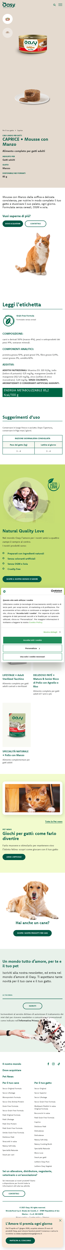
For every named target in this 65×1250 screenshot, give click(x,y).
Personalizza (32, 648)
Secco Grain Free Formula (13, 1110)
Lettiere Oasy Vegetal (43, 1166)
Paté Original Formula (11, 1115)
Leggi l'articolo (13, 857)
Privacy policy (21, 1217)
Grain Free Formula (10, 1106)
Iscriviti (32, 1006)
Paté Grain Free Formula (12, 1128)
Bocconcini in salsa (42, 1113)
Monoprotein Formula (12, 1097)
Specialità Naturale (10, 1150)
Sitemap (45, 1217)
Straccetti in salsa (10, 1141)
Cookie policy (34, 1217)
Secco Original (40, 1088)
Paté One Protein (10, 1124)
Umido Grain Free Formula (13, 1132)
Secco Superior (40, 1093)
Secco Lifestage (9, 1093)
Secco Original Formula (12, 1088)
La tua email (8, 995)
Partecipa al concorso (20, 1240)
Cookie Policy (35, 622)
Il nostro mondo (12, 1063)
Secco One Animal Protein (13, 1102)
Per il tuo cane (11, 1082)
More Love (38, 1153)
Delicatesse (39, 1131)
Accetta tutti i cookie (32, 640)
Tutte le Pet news (53, 821)
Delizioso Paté (8, 1137)
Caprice (37, 1122)
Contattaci (35, 224)
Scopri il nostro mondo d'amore (22, 579)
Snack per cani (8, 1155)
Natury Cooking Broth (43, 1144)
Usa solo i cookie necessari (32, 656)
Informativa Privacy (29, 1020)
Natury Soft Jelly (9, 1146)
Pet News (8, 1076)
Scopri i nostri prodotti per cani (32, 933)
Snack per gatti (40, 1157)
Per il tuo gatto (43, 1082)
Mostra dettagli (50, 632)
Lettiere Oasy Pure (41, 1162)
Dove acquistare (12, 224)
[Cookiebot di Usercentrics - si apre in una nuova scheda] (51, 591)
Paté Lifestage (8, 1119)
